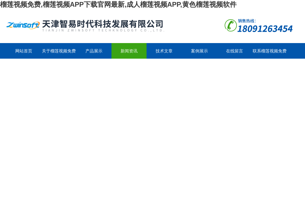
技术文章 (164, 50)
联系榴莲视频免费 (270, 50)
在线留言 (234, 50)
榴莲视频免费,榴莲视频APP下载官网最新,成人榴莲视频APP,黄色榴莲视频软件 (118, 4)
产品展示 (93, 50)
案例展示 (199, 50)
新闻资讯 (129, 50)
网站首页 (23, 50)
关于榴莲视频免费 (59, 50)
